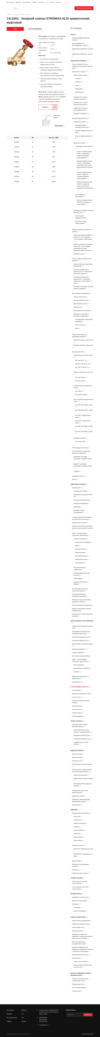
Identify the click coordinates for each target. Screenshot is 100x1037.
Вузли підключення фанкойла (80, 656)
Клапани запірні (76, 697)
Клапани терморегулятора (79, 118)
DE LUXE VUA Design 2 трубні (84, 426)
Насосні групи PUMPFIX (81, 961)
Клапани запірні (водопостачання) (83, 778)
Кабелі (77, 545)
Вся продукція (76, 28)
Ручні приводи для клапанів (80, 447)
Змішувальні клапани (78, 796)
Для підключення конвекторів (82, 310)
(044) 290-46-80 (43, 1017)
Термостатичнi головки (78, 71)
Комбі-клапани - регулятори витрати (82, 644)
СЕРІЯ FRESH (78, 840)
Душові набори (76, 861)
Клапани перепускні (78, 652)
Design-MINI (78, 89)
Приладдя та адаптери (80, 113)
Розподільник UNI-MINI (80, 491)
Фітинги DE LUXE (80, 441)
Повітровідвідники (77, 716)
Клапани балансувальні (80, 775)
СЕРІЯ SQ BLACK (79, 830)
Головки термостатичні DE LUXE (83, 355)
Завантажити (59, 125)
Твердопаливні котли (78, 984)
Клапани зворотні (77, 713)
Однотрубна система (80, 121)
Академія (34, 2)
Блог (22, 1013)
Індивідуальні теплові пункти (80, 897)
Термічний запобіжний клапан (80, 924)
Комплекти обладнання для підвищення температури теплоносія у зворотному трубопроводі (82, 949)
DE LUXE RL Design (81, 394)
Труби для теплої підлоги (79, 522)
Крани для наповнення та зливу (81, 693)
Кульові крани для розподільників (81, 605)
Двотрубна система (79, 143)
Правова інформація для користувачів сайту (18, 1034)
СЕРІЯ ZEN (77, 833)
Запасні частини (80, 325)
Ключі (76, 328)
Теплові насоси (76, 991)
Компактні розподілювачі (81, 503)
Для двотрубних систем (80, 303)
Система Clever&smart (80, 538)
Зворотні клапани (77, 754)
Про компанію (10, 2)
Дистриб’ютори (26, 2)
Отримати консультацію (84, 8)
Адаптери (76, 671)
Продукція (18, 2)
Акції (47, 2)
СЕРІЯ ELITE (77, 820)
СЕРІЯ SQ (77, 827)
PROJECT (78, 82)
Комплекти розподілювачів (81, 500)
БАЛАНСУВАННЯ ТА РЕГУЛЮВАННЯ (81, 621)
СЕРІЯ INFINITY (78, 837)
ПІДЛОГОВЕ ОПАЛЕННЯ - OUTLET (82, 54)
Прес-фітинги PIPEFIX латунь (82, 739)
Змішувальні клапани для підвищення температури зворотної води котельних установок (82, 936)
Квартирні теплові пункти (79, 900)
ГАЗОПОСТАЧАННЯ (76, 878)
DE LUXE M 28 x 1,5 (81, 360)
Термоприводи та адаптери (81, 668)
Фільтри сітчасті (76, 709)
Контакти (58, 2)
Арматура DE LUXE (77, 352)
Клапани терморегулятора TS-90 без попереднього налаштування (84, 202)
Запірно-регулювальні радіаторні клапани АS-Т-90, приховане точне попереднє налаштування (83, 237)
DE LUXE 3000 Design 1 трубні (84, 410)
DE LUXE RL (78, 391)
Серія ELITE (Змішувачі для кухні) (83, 849)
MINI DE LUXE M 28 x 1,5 (82, 364)
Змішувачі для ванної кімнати (80, 813)
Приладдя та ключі (79, 253)
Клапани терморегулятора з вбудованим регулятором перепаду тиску (82, 66)
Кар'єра (52, 2)
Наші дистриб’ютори (12, 1017)
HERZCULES (79, 92)
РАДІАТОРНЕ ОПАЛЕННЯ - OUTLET (82, 49)
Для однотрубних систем (81, 300)
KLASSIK (77, 78)
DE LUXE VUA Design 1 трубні (84, 431)
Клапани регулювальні (78, 649)
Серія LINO (77, 816)
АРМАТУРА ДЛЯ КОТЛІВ (77, 917)
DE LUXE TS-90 (79, 381)
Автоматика (75, 904)
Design (77, 85)
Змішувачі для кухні (77, 845)
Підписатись (88, 1014)
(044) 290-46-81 (43, 1019)
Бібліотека (41, 2)
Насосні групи (76, 958)
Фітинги (74, 479)
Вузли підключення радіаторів (80, 293)
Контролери (77, 907)
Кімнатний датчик (80, 552)
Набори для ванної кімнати (80, 873)
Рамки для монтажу (81, 549)
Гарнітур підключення (80, 297)
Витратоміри (77, 507)
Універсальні (77, 307)
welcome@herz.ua (43, 1025)
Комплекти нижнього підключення (83, 340)
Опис (15, 28)
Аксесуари (75, 869)
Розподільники (76, 487)
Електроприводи (78, 665)
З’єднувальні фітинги (78, 476)
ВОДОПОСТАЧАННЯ (76, 750)
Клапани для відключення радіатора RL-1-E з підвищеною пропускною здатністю (83, 271)
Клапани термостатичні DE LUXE (83, 372)
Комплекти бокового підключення (83, 345)
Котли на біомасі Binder (79, 987)
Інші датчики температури (82, 542)
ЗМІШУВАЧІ (74, 809)
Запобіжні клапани (77, 931)
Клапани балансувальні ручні (80, 637)
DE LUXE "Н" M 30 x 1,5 (82, 367)
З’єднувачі (77, 471)
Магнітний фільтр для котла (80, 954)
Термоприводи (78, 578)
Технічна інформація (34, 28)
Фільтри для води (77, 757)
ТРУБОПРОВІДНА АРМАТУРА (79, 687)
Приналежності (76, 682)
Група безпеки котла (78, 927)
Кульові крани (76, 690)
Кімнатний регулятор (81, 559)
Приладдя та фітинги (80, 438)
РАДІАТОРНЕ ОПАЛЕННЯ (78, 60)
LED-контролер (79, 562)
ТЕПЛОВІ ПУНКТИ (75, 893)
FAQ (22, 1017)
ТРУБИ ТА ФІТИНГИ (76, 721)
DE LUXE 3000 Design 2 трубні (84, 405)
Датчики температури (80, 911)
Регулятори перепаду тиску (80, 640)
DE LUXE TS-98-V (80, 377)
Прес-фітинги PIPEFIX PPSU (82, 735)
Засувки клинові (76, 706)
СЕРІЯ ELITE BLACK (80, 823)
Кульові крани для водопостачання (82, 764)
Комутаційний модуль (81, 556)
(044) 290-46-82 (43, 1021)
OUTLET (72, 34)
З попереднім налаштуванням (84, 146)
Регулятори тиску (77, 761)
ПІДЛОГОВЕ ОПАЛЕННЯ (77, 484)
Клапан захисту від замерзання (81, 920)
